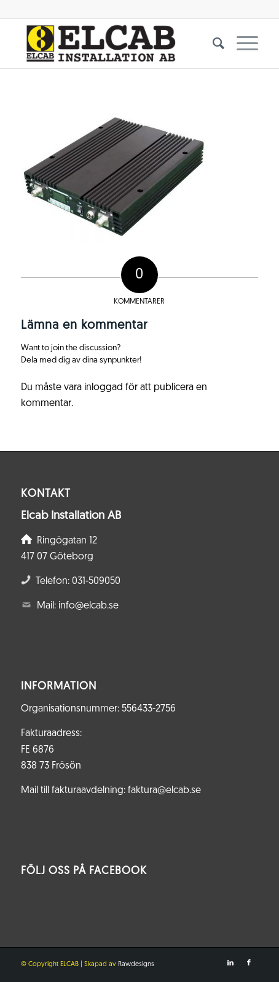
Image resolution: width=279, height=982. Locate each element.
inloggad (103, 388)
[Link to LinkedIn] (230, 963)
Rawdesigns (136, 964)
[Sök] (212, 43)
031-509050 (96, 581)
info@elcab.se (88, 606)
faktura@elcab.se (164, 791)
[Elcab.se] (116, 43)
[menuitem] (212, 43)
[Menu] (241, 43)
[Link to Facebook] (249, 963)
